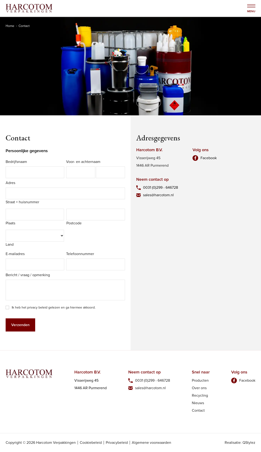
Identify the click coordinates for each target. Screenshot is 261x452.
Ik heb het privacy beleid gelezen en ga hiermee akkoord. (53, 307)
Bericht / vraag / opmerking (28, 275)
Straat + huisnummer (22, 202)
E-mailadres (15, 253)
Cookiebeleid (91, 442)
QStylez (248, 442)
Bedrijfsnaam (16, 161)
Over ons (199, 388)
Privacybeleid (117, 442)
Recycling (200, 395)
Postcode (74, 223)
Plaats (10, 223)
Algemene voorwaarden (151, 442)
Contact (198, 410)
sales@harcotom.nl (158, 195)
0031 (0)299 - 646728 (160, 187)
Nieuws (198, 403)
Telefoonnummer (80, 253)
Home (10, 25)
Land (10, 244)
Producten (200, 380)
